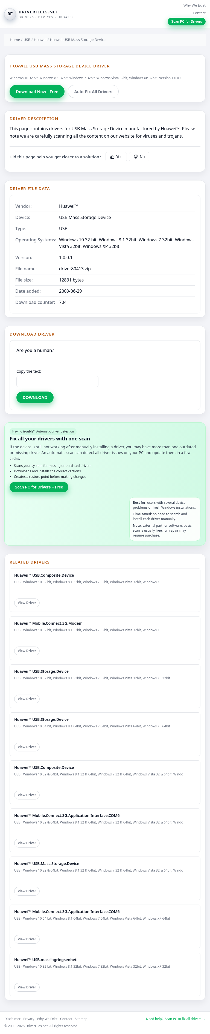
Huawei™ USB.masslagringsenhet (45, 959)
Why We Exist (194, 5)
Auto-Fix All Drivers (93, 91)
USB (27, 39)
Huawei (40, 39)
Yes (116, 157)
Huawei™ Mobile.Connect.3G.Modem (48, 623)
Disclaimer (12, 1019)
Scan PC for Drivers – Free (39, 487)
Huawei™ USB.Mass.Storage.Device (46, 863)
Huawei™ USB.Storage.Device (41, 671)
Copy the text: (28, 371)
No (139, 157)
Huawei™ (68, 206)
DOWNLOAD (35, 397)
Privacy (28, 1019)
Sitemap (81, 1019)
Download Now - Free (37, 91)
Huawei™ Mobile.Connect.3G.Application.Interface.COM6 (67, 815)
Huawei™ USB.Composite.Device (44, 575)
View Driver (27, 602)
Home (15, 39)
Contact (199, 12)
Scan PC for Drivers (186, 21)
